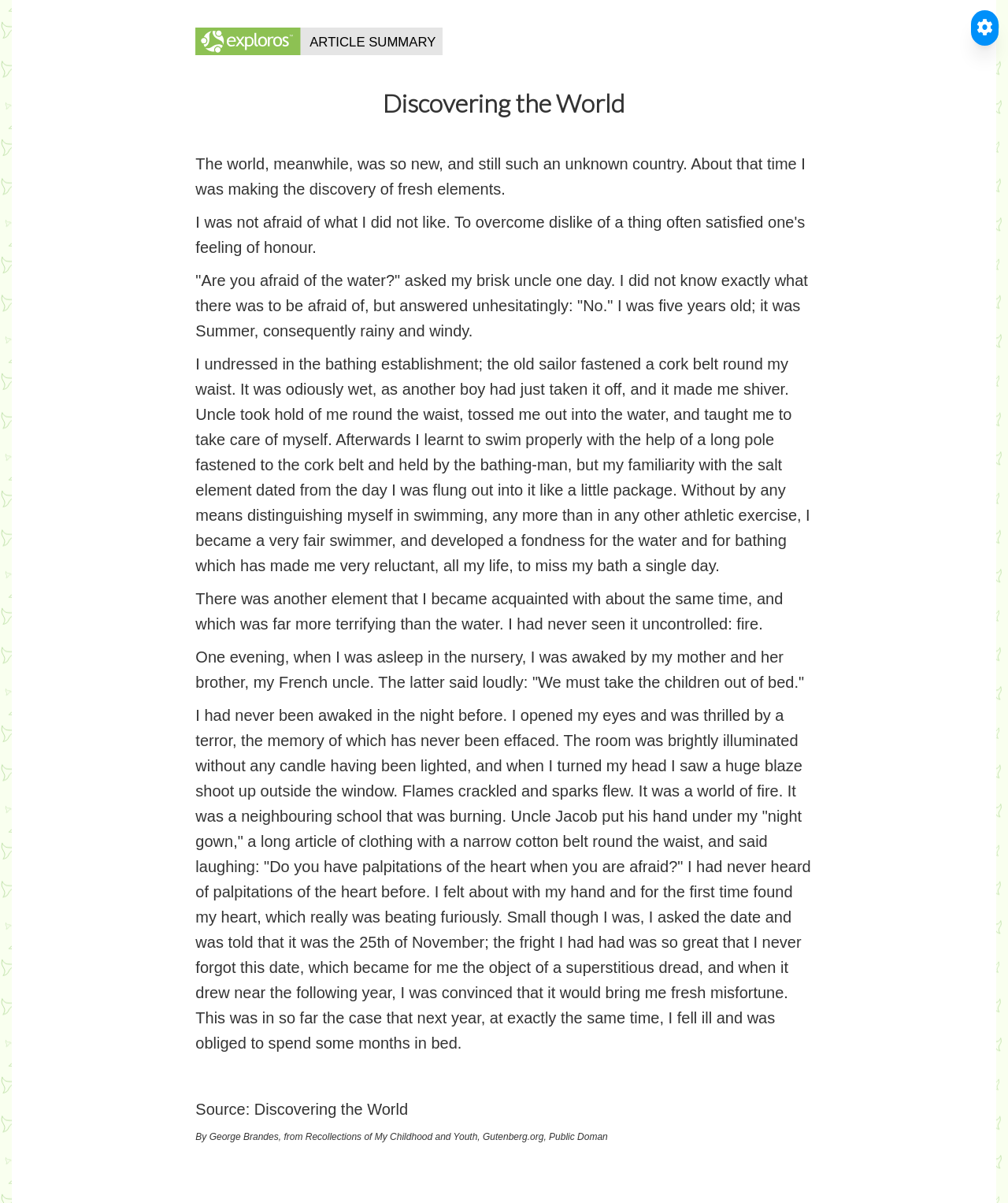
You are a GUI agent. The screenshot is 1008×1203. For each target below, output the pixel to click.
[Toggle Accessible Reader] (985, 28)
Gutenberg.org (513, 1136)
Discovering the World (331, 1109)
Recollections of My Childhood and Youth (392, 1136)
